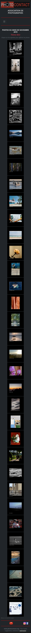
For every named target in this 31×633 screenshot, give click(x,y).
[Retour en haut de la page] (7, 618)
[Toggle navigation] (4, 21)
